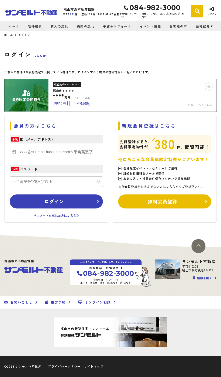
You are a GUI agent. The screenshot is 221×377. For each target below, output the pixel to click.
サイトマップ (93, 366)
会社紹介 (203, 26)
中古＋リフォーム (117, 26)
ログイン (54, 201)
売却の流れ (86, 26)
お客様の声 (178, 26)
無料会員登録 (162, 201)
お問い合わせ (18, 302)
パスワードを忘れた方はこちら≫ (56, 215)
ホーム (14, 26)
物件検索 (35, 26)
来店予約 (55, 302)
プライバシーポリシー (64, 366)
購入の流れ (59, 26)
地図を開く (202, 278)
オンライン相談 (94, 302)
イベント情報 (150, 26)
